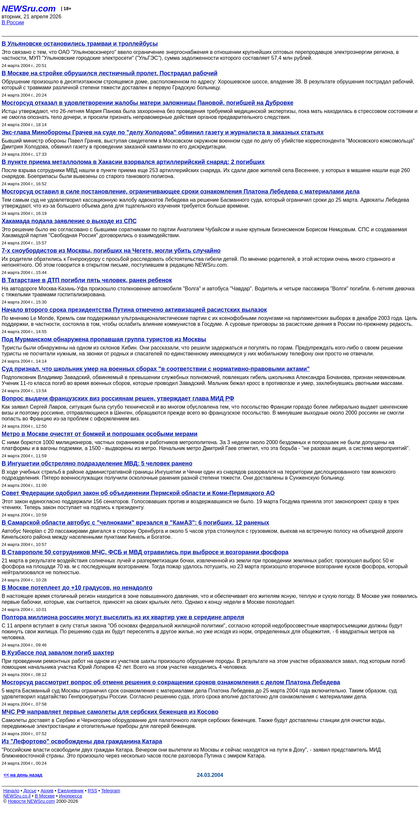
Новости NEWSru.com (31, 801)
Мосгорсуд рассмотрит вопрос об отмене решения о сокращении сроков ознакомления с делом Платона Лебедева (171, 682)
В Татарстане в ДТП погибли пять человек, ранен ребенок (87, 280)
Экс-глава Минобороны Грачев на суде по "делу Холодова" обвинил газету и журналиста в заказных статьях (163, 132)
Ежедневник (71, 790)
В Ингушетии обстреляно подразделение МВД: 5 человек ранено (97, 463)
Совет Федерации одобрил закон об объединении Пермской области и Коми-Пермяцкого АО (138, 493)
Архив (47, 790)
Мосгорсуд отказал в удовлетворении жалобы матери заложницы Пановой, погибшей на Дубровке (147, 103)
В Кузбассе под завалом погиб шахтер (58, 652)
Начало (11, 790)
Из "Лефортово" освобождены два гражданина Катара (82, 741)
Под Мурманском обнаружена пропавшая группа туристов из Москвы (104, 339)
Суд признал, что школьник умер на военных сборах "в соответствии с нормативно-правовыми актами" (156, 369)
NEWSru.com (29, 8)
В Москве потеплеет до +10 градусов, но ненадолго (77, 587)
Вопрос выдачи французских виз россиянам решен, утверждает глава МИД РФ (118, 398)
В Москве (45, 796)
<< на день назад (23, 775)
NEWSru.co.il (17, 796)
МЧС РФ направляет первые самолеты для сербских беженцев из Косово (110, 712)
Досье (29, 790)
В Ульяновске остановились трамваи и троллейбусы (80, 43)
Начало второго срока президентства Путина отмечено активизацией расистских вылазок (134, 309)
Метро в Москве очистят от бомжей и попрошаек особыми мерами (100, 434)
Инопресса (70, 796)
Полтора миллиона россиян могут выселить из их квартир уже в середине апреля (123, 617)
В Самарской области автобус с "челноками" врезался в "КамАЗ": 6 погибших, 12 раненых (135, 522)
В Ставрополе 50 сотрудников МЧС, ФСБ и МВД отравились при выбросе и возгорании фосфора (145, 552)
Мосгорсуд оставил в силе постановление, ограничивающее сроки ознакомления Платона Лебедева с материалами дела (181, 191)
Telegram (110, 790)
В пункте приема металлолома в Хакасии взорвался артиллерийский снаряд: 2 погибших (133, 162)
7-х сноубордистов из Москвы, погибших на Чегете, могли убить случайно (111, 250)
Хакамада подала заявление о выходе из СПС (69, 221)
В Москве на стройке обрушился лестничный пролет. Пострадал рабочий (110, 73)
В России (13, 22)
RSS (92, 790)
